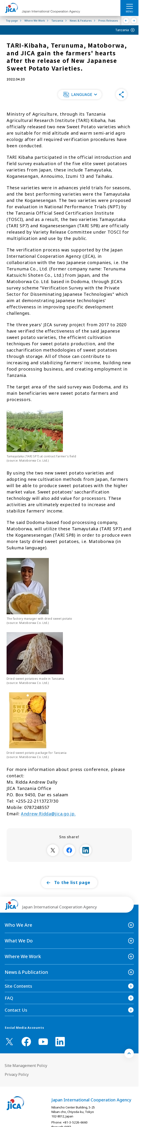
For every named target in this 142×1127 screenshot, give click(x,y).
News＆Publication (26, 972)
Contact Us (16, 1010)
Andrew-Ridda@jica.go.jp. (48, 813)
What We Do (19, 940)
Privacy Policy (17, 1074)
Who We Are (18, 925)
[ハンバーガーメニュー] (129, 6)
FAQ (9, 998)
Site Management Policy (26, 1065)
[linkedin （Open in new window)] (60, 1041)
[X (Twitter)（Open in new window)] (9, 1041)
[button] (80, 94)
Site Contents (18, 986)
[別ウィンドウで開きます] (53, 850)
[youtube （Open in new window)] (43, 1041)
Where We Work (23, 956)
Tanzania (122, 30)
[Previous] (126, 20)
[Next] (134, 20)
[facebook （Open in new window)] (26, 1041)
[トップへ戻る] (129, 1053)
